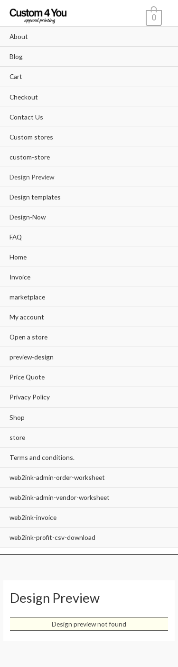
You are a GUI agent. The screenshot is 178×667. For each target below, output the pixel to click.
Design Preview (31, 177)
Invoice (19, 277)
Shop (17, 417)
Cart (15, 76)
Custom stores (31, 137)
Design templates (35, 197)
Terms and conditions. (42, 457)
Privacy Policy (29, 397)
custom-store (29, 157)
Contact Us (26, 117)
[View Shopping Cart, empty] (153, 17)
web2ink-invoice (32, 517)
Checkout (23, 97)
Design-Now (27, 217)
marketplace (27, 297)
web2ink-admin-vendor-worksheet (59, 497)
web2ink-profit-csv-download (52, 537)
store (17, 437)
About (18, 36)
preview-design (31, 357)
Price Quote (27, 377)
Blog (16, 56)
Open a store (28, 337)
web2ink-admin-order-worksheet (57, 477)
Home (18, 257)
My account (26, 317)
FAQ (15, 237)
